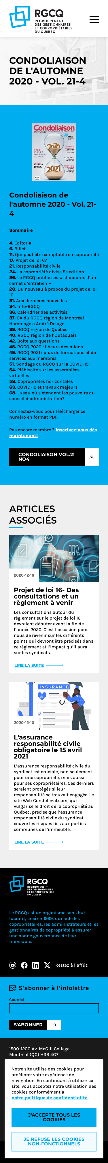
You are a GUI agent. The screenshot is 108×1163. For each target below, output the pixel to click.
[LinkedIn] (35, 965)
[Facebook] (24, 965)
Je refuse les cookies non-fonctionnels (54, 1141)
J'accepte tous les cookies (54, 1117)
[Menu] (94, 19)
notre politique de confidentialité (50, 1097)
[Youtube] (12, 965)
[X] (47, 965)
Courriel (16, 999)
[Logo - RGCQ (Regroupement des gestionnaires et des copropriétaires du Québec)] (40, 19)
